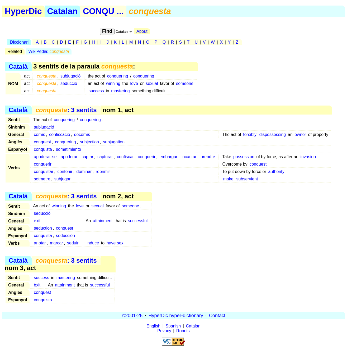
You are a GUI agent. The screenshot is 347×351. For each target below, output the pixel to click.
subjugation (114, 142)
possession (243, 156)
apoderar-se (45, 156)
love (134, 83)
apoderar (69, 156)
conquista (43, 149)
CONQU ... (103, 11)
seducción (65, 235)
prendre (208, 156)
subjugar (62, 179)
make (228, 179)
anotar (40, 243)
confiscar (125, 156)
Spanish (173, 326)
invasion (308, 156)
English (153, 326)
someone (184, 83)
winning (113, 83)
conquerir (146, 156)
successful (138, 220)
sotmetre (42, 179)
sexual (152, 83)
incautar (189, 156)
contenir (64, 171)
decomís (82, 134)
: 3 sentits (66, 109)
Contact (217, 315)
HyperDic (23, 11)
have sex (115, 243)
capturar (105, 156)
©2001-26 (132, 315)
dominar (84, 171)
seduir (73, 243)
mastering (120, 91)
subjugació (70, 76)
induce (93, 243)
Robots (183, 331)
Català (18, 66)
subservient (247, 179)
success (96, 91)
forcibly (249, 134)
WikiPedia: (48, 51)
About (142, 31)
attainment (103, 220)
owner (300, 134)
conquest (42, 142)
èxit (37, 220)
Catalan (62, 11)
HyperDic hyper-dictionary (176, 315)
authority (276, 171)
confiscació (59, 134)
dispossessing (272, 134)
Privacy (164, 331)
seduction (43, 228)
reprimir (103, 171)
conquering (117, 76)
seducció (68, 83)
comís (39, 134)
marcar (56, 243)
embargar (168, 156)
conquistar (43, 171)
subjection (89, 142)
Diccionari (19, 42)
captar (87, 156)
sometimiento (68, 149)
